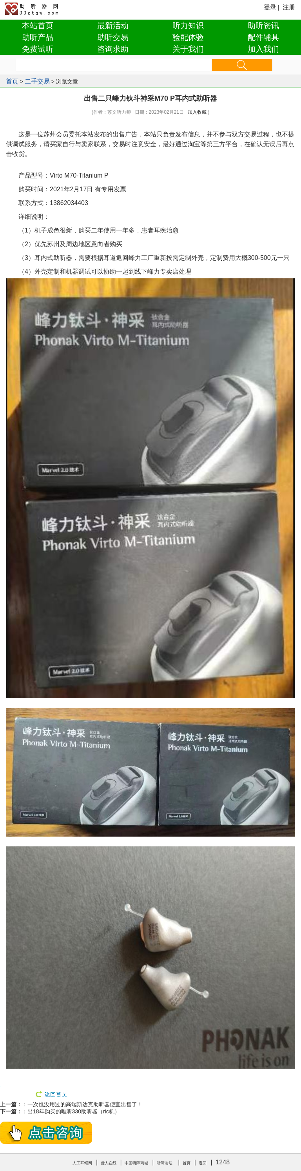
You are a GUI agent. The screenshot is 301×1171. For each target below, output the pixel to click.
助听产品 (37, 37)
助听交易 (113, 37)
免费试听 (37, 49)
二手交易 (37, 81)
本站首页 (37, 25)
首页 (12, 81)
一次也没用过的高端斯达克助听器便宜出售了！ (85, 1104)
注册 (289, 7)
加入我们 (263, 49)
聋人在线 (108, 1163)
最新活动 (113, 25)
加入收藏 (197, 112)
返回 (203, 1163)
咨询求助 (113, 49)
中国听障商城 (136, 1163)
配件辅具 (263, 37)
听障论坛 (164, 1163)
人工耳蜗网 (82, 1163)
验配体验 (188, 37)
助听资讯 (263, 25)
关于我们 (188, 49)
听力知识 (188, 25)
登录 (270, 7)
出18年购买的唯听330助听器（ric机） (73, 1111)
